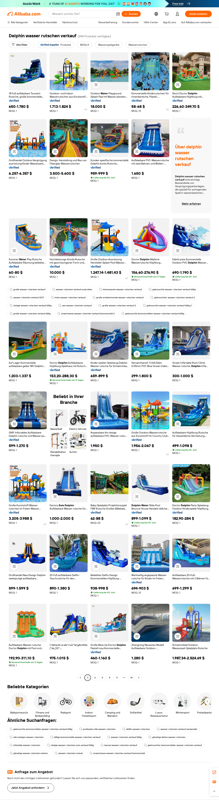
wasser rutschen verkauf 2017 (27, 297)
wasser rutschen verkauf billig (124, 737)
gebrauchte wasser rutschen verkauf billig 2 (167, 305)
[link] (214, 772)
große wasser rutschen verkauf (27, 289)
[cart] (167, 14)
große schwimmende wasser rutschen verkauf (118, 297)
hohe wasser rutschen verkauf (68, 297)
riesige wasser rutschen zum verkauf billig (70, 745)
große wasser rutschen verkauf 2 (117, 305)
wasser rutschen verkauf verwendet (177, 729)
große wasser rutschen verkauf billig (30, 313)
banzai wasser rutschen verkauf (119, 745)
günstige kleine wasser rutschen (167, 737)
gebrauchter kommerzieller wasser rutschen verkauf (173, 745)
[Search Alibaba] (82, 14)
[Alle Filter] (19, 45)
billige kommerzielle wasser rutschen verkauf (75, 737)
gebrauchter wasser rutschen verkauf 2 (173, 297)
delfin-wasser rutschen (136, 729)
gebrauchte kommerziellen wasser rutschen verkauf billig (153, 313)
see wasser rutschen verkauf (75, 305)
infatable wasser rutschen (25, 745)
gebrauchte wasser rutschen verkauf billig (172, 289)
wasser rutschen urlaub (69, 753)
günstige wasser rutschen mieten (29, 753)
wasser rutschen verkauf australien (72, 289)
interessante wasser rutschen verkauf (120, 289)
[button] (118, 14)
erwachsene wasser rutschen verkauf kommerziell (117, 753)
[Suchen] (131, 14)
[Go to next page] (138, 677)
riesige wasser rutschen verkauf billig (30, 305)
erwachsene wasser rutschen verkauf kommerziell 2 (86, 313)
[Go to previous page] (80, 677)
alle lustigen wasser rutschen (26, 737)
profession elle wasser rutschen (97, 729)
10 (131, 677)
